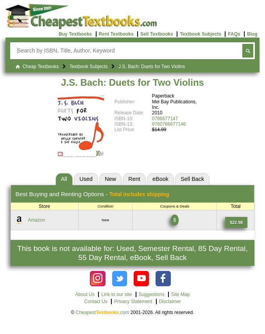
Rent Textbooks (116, 34)
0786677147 (165, 118)
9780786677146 (169, 124)
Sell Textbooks (156, 34)
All (64, 179)
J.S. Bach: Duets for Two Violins (132, 82)
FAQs (234, 34)
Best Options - (92, 194)
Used (86, 179)
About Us (85, 294)
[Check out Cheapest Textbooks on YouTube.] (141, 278)
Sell (192, 179)
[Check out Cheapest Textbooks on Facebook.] (163, 278)
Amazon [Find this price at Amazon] (36, 220)
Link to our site (116, 294)
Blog (252, 34)
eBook (160, 179)
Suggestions (152, 294)
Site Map (180, 294)
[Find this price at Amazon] (236, 222)
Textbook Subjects (200, 34)
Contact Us (95, 301)
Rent (134, 179)
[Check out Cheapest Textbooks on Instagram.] (97, 278)
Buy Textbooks (75, 34)
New (110, 179)
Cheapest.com (102, 312)
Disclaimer (170, 301)
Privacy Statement (133, 301)
